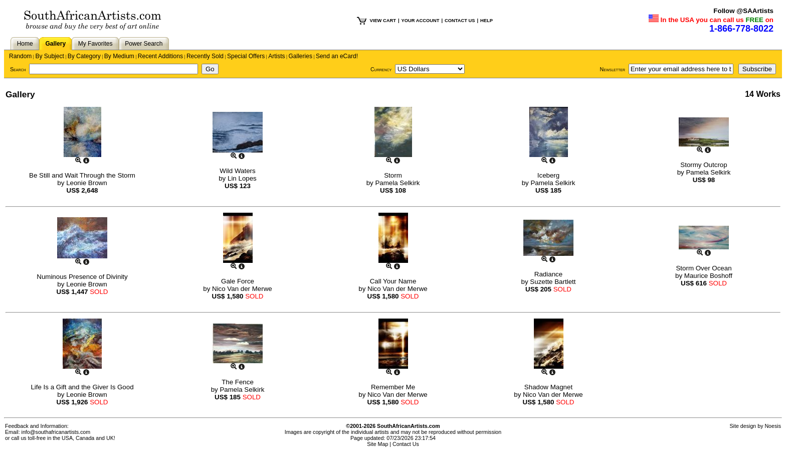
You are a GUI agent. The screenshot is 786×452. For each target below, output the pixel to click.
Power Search (143, 43)
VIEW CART (383, 20)
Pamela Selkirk (397, 183)
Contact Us (405, 444)
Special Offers (246, 56)
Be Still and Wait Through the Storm (82, 175)
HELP (486, 20)
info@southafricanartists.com (56, 432)
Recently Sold (205, 56)
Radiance (548, 274)
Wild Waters (237, 171)
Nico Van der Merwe (242, 288)
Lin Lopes (242, 178)
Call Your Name (393, 281)
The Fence (238, 382)
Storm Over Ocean (703, 268)
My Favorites (95, 43)
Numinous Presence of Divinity (82, 276)
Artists (276, 56)
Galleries (300, 56)
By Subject (49, 56)
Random (20, 56)
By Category (84, 56)
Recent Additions (160, 56)
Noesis (772, 426)
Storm (393, 175)
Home (25, 43)
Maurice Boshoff (708, 275)
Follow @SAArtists (743, 11)
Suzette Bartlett (552, 281)
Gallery (55, 43)
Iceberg (548, 175)
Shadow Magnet (548, 387)
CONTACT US (460, 20)
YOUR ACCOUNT (421, 20)
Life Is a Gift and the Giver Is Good (82, 387)
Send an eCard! (337, 56)
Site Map (377, 444)
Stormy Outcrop (703, 165)
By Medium (119, 56)
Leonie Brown (86, 183)
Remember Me (393, 387)
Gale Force (237, 281)
